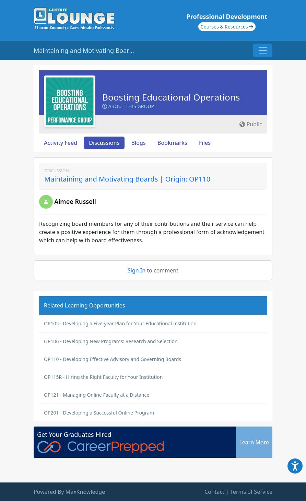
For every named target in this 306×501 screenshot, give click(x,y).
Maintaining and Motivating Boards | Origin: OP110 (127, 179)
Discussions (104, 143)
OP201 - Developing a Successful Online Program (99, 412)
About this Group (128, 106)
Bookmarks (172, 143)
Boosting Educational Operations (171, 97)
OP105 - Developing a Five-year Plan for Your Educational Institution (120, 323)
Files (205, 143)
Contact (214, 492)
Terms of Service (251, 492)
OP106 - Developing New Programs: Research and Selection (111, 341)
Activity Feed (60, 143)
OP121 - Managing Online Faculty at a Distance (96, 395)
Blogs (138, 143)
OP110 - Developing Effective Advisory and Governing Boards (112, 359)
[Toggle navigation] (262, 50)
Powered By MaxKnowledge (69, 492)
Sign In (136, 270)
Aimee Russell (75, 201)
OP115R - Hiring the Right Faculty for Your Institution (103, 377)
